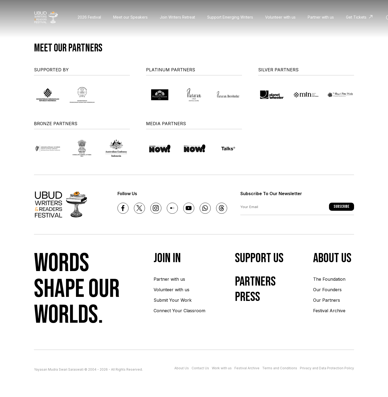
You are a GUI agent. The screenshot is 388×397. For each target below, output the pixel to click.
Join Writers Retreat (177, 17)
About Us (181, 368)
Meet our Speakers (130, 17)
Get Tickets (356, 17)
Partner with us (321, 17)
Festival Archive (329, 310)
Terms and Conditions (279, 368)
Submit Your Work (173, 300)
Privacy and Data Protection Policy (327, 368)
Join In (167, 258)
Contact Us (200, 368)
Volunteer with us (280, 17)
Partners (255, 281)
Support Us (259, 258)
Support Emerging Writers (230, 17)
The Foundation (329, 279)
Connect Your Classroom (179, 310)
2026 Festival (89, 17)
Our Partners (326, 300)
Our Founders (327, 289)
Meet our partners (68, 48)
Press (247, 297)
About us (332, 258)
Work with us (222, 368)
